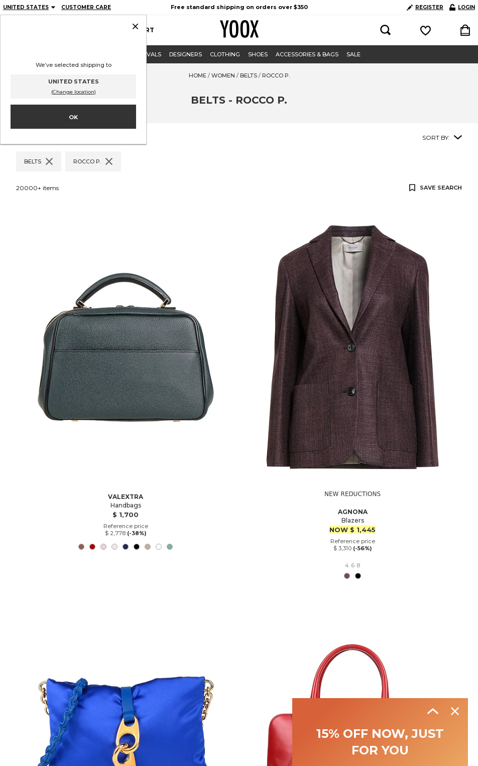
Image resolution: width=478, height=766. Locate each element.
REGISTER (425, 7)
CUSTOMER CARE (86, 7)
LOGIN (462, 7)
